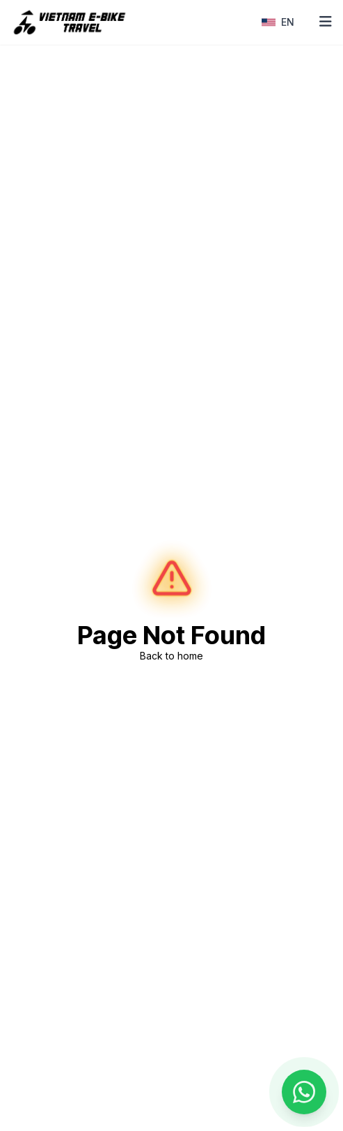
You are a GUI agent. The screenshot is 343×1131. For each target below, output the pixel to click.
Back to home (171, 656)
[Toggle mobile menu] (325, 22)
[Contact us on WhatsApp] (304, 1092)
